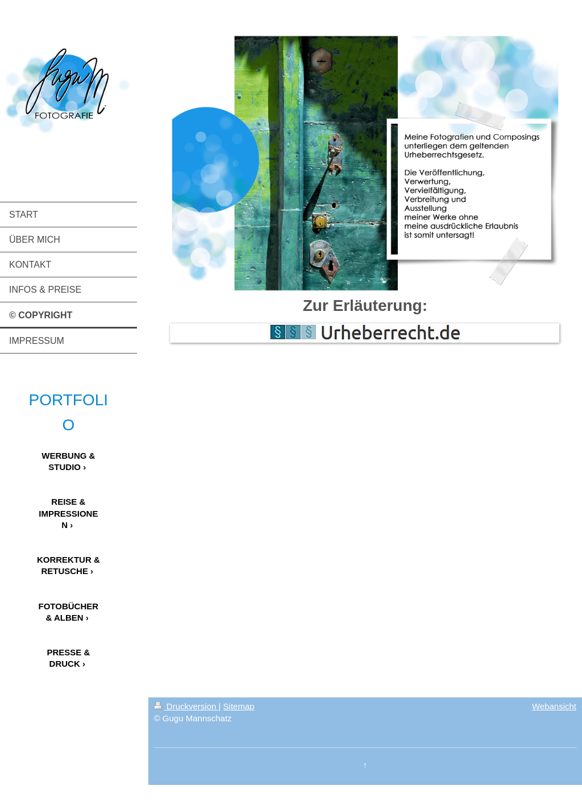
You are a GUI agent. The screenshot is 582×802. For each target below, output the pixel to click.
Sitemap (239, 706)
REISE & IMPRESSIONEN (68, 513)
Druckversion (186, 706)
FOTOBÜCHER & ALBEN (69, 611)
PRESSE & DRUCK (68, 657)
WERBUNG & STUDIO (68, 461)
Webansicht (554, 706)
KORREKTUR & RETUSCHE (68, 565)
